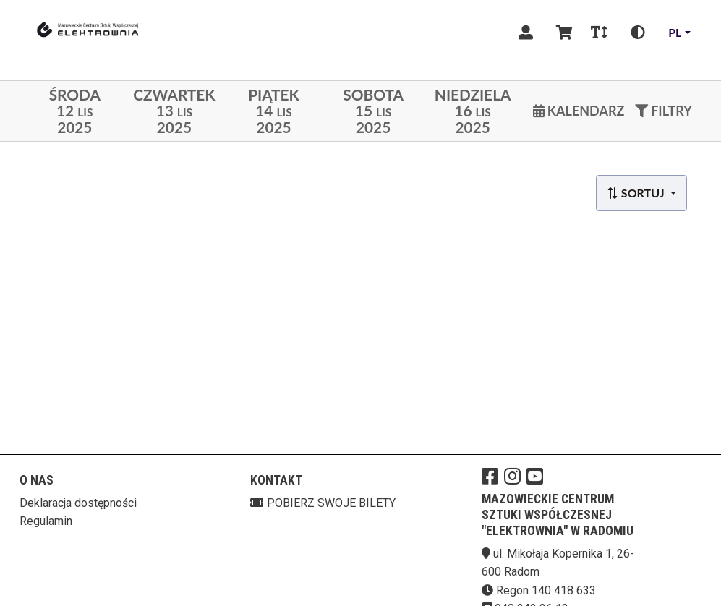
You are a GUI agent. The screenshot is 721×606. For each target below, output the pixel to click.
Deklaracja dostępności (78, 503)
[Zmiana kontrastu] (638, 32)
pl (674, 32)
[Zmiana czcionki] (599, 32)
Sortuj (637, 193)
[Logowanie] (526, 32)
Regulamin (46, 521)
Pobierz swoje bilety (323, 503)
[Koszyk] (562, 32)
